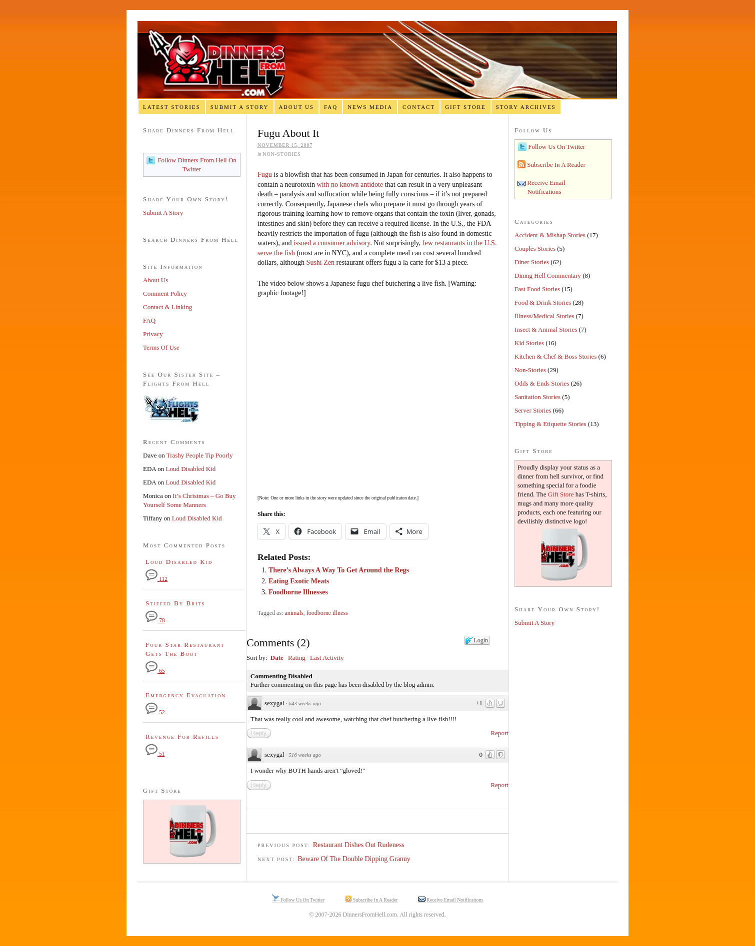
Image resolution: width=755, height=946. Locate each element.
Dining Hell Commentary (547, 275)
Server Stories (532, 410)
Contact (418, 107)
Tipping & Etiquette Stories (550, 424)
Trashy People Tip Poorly (199, 455)
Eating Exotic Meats (298, 581)
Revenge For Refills (182, 736)
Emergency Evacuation (186, 695)
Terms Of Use (161, 347)
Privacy (153, 334)
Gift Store (465, 107)
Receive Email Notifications (455, 900)
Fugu (265, 174)
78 (155, 620)
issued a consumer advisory (332, 243)
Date (277, 657)
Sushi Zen (320, 262)
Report (499, 733)
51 (155, 754)
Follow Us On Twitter (555, 146)
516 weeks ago (304, 755)
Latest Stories (171, 107)
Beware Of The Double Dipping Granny (354, 859)
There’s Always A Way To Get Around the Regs (338, 570)
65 (155, 671)
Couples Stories (535, 248)
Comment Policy (165, 293)
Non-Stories (281, 154)
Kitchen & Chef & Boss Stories (555, 356)
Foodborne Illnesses (298, 592)
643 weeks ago (304, 703)
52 (155, 712)
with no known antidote (350, 184)
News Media (370, 107)
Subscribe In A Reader (556, 164)
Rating (297, 657)
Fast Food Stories (537, 289)
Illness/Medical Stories (544, 316)
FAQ (331, 107)
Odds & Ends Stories (541, 383)
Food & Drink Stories (542, 302)
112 (157, 579)
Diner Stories (531, 262)
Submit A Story (239, 107)
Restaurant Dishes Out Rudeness (358, 845)
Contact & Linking (167, 307)
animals (293, 612)
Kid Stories (529, 343)
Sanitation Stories (537, 397)
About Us (296, 107)
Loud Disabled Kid (191, 469)
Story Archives (526, 107)
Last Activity (327, 657)
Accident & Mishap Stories (550, 235)
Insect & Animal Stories (545, 329)
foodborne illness (327, 612)
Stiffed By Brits (176, 603)
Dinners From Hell (377, 60)
